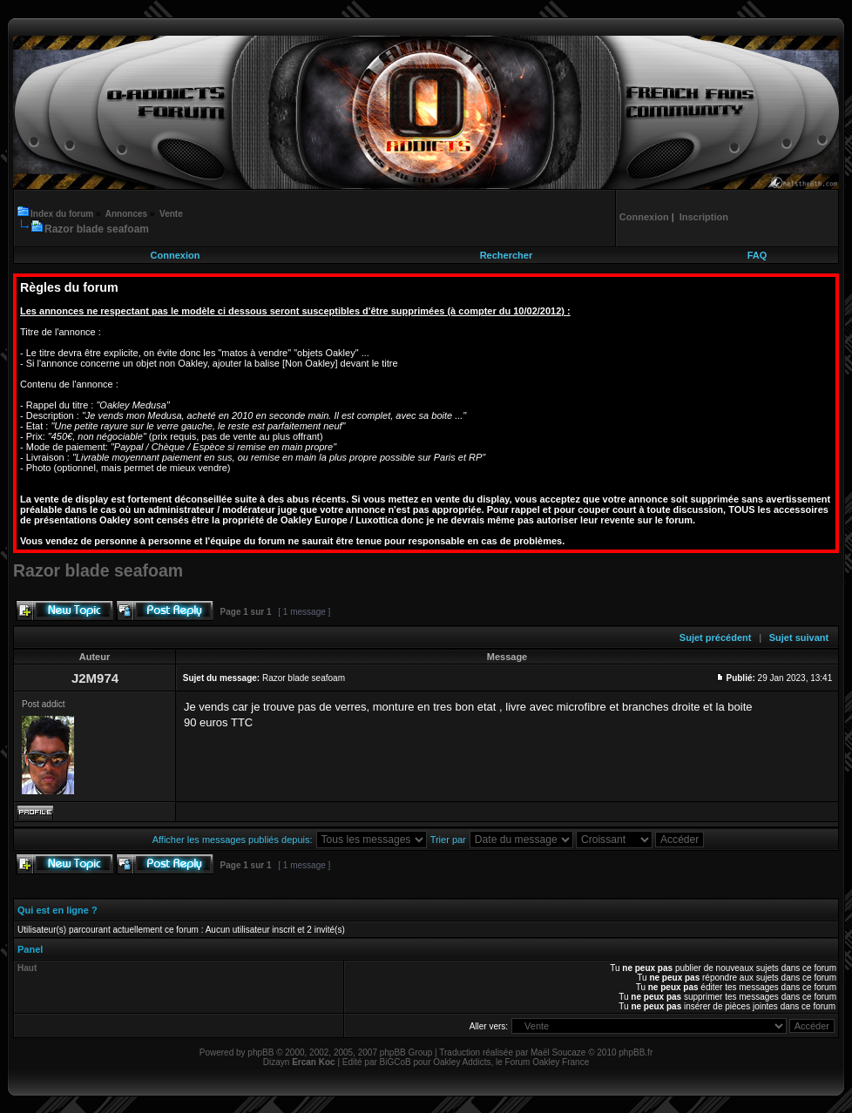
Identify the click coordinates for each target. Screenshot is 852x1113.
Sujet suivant (798, 637)
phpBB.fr (636, 1052)
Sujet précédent (716, 637)
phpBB (260, 1052)
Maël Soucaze (558, 1052)
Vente (171, 214)
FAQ (757, 255)
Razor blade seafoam (96, 229)
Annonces (126, 214)
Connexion (175, 255)
